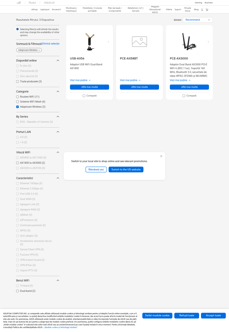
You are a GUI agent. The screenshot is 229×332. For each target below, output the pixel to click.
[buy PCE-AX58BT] (129, 58)
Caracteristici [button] (37, 178)
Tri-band (26, 285)
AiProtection (29, 220)
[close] (161, 156)
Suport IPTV (28, 270)
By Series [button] (37, 116)
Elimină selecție (50, 43)
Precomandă (29, 70)
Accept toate (213, 315)
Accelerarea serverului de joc (36, 243)
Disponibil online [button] (37, 60)
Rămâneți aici (96, 169)
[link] (21, 10)
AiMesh (26, 214)
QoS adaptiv (29, 235)
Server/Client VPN (32, 249)
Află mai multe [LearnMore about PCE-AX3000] (189, 87)
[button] (198, 2)
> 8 (23, 142)
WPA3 (25, 230)
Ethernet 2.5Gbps (31, 188)
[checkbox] (36, 122)
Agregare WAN (30, 209)
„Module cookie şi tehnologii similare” (61, 327)
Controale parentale (33, 225)
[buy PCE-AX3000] (179, 58)
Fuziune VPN (29, 254)
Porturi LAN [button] (37, 131)
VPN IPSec (28, 265)
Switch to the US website (126, 169)
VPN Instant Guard (32, 259)
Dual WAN (27, 199)
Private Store (187, 9)
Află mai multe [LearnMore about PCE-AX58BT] (139, 87)
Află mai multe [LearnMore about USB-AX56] (89, 87)
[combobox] (198, 20)
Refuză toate (186, 315)
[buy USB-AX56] (77, 58)
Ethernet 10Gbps (31, 183)
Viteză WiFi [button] (37, 152)
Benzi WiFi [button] (37, 280)
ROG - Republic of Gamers (36, 121)
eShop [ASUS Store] (34, 9)
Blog (196, 9)
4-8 (23, 137)
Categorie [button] (37, 91)
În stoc (25, 65)
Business (209, 2)
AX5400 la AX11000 (33, 157)
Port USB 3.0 (29, 193)
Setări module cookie (157, 315)
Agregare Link (29, 204)
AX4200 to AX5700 (32, 168)
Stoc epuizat (29, 76)
